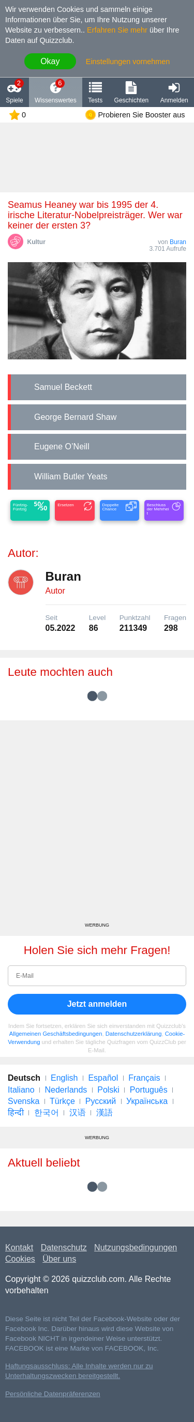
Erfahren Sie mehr (117, 30)
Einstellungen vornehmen (128, 61)
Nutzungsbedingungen (135, 1247)
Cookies (20, 1258)
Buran (178, 242)
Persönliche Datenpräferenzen (52, 1394)
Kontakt (19, 1247)
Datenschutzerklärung (134, 1034)
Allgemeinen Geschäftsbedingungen (55, 1034)
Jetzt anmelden (97, 1004)
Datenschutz (64, 1247)
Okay (49, 61)
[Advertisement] (97, 825)
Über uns (59, 1258)
